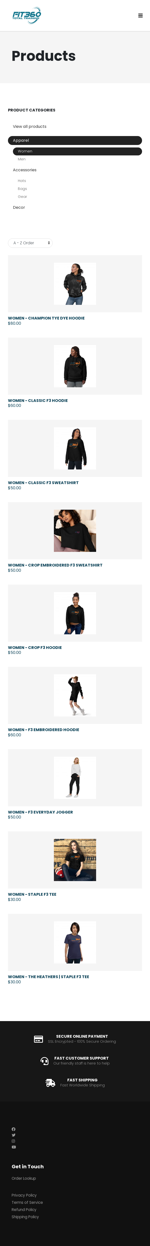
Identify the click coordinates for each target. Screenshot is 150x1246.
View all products (29, 126)
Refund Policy (24, 1209)
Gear (22, 196)
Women (25, 151)
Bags (22, 188)
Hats (22, 180)
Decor (19, 207)
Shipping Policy (25, 1216)
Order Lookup (24, 1178)
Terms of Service (27, 1202)
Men (22, 159)
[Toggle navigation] (140, 15)
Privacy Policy (24, 1195)
